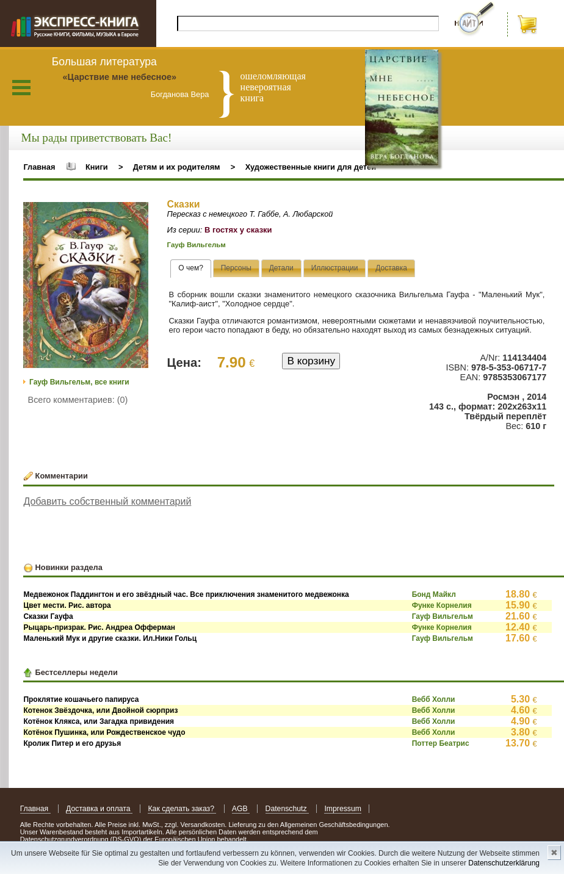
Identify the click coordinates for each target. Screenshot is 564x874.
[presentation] (191, 268)
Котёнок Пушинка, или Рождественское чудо (104, 732)
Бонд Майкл (434, 594)
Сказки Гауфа (48, 616)
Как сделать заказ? (182, 808)
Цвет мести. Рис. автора (66, 605)
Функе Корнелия (442, 605)
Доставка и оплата (99, 808)
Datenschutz (287, 808)
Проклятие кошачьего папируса (81, 699)
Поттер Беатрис (440, 743)
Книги (96, 167)
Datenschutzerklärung (504, 863)
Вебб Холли (433, 699)
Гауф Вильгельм (196, 244)
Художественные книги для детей (310, 167)
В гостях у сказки (238, 229)
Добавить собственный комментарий (107, 501)
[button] (137, 213)
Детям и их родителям (176, 167)
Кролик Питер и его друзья (72, 743)
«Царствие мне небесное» (119, 77)
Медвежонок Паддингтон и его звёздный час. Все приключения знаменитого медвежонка (186, 594)
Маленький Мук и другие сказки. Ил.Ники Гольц (110, 638)
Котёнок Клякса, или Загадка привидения (98, 721)
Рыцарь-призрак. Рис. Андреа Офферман (99, 627)
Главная (39, 167)
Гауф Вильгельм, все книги (79, 382)
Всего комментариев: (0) (78, 400)
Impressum (342, 808)
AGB (241, 808)
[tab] (190, 268)
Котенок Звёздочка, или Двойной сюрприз (100, 710)
